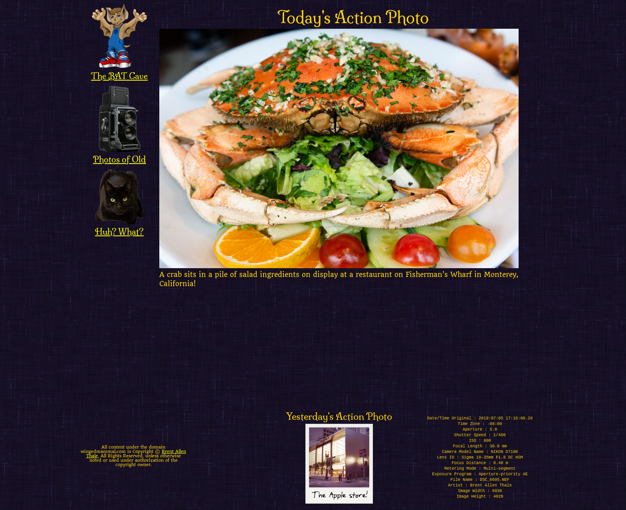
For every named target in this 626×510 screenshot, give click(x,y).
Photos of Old (119, 154)
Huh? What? (119, 226)
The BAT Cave (119, 70)
